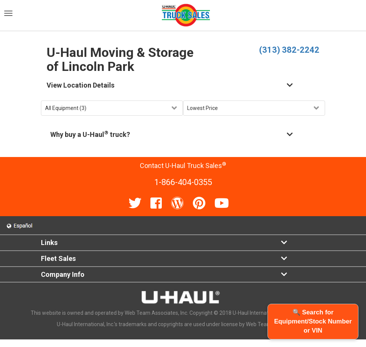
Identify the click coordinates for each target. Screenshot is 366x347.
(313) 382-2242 (289, 50)
